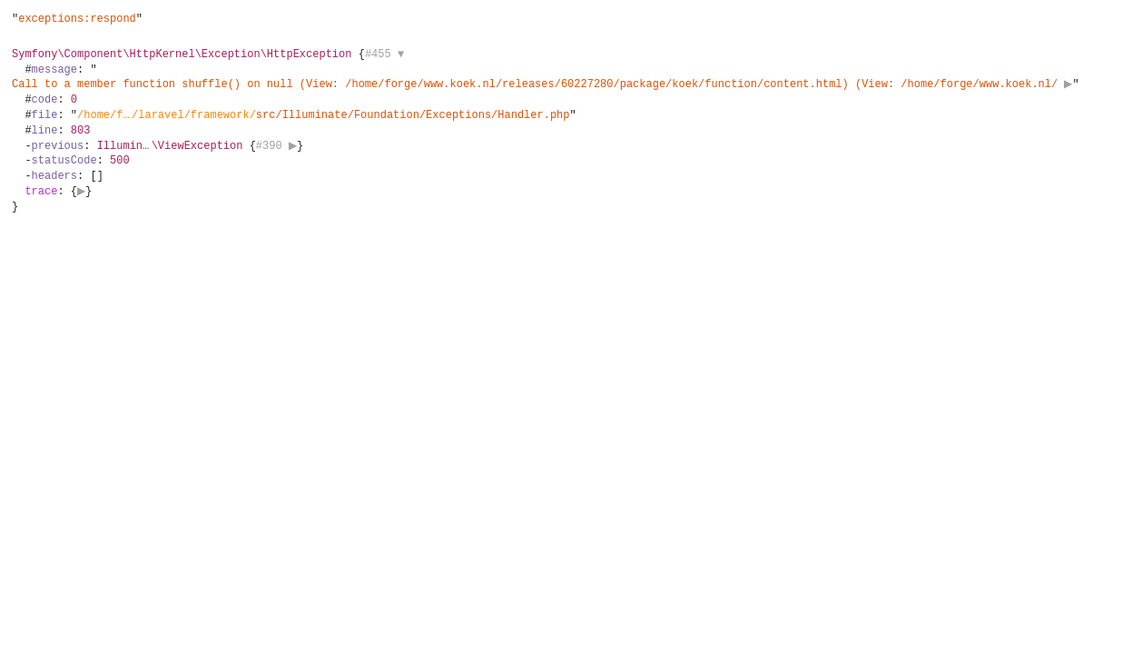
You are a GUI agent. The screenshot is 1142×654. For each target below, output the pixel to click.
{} (548, 130)
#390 (278, 146)
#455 (384, 54)
